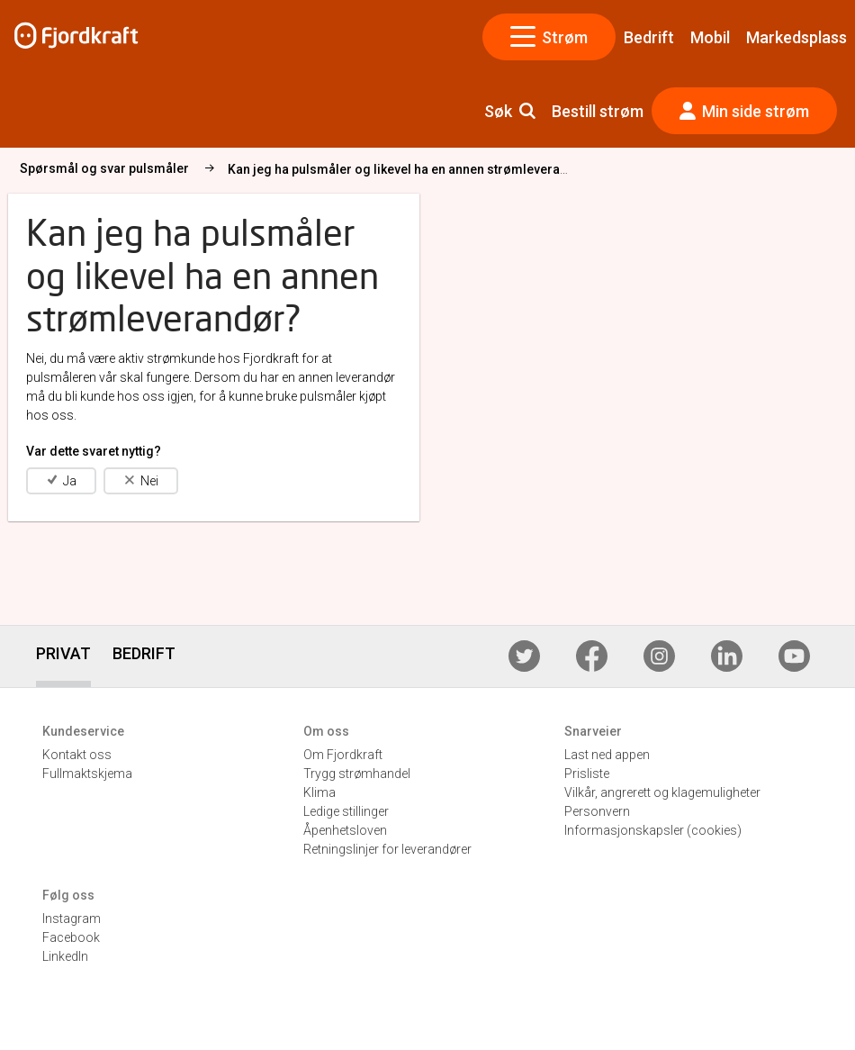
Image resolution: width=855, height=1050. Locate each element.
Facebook (71, 937)
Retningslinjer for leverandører (387, 849)
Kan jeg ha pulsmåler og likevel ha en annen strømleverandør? (412, 169)
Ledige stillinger (346, 811)
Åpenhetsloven (345, 830)
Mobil (710, 37)
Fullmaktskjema (87, 773)
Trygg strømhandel (356, 773)
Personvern (597, 811)
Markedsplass (796, 37)
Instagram (71, 918)
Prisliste (586, 773)
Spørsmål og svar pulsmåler (104, 168)
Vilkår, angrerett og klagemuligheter (662, 792)
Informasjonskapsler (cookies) (653, 830)
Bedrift (649, 37)
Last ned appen (607, 754)
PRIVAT (63, 653)
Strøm (549, 37)
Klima (319, 792)
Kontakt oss (77, 754)
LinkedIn (65, 956)
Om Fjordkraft (342, 754)
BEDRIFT (144, 653)
